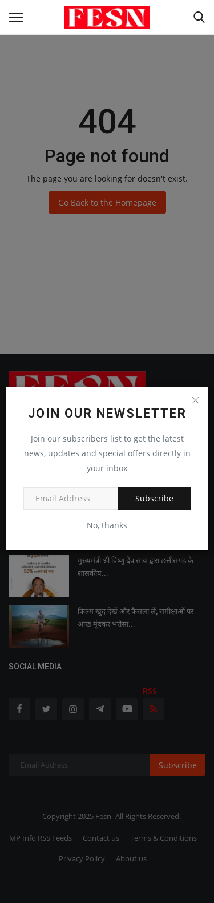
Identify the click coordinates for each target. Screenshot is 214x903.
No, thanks (107, 525)
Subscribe (154, 498)
